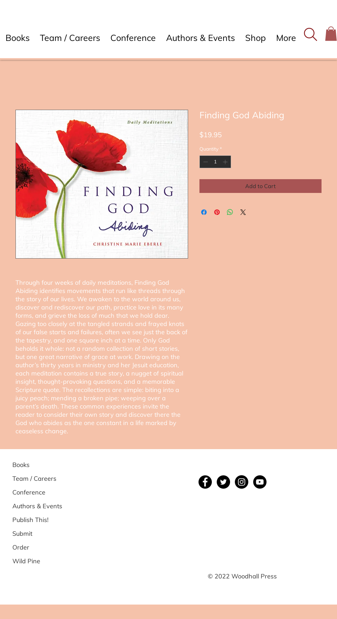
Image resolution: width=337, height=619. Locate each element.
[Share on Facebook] (204, 212)
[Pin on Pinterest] (217, 212)
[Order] (37, 547)
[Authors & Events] (37, 506)
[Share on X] (243, 212)
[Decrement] (204, 162)
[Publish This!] (37, 519)
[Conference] (37, 492)
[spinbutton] (215, 162)
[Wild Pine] (37, 561)
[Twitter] (223, 482)
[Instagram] (241, 482)
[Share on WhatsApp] (230, 212)
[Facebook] (205, 482)
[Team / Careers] (37, 478)
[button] (310, 34)
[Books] (37, 464)
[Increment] (225, 162)
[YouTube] (260, 482)
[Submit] (37, 533)
